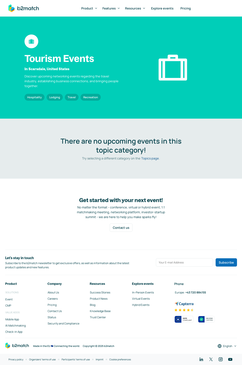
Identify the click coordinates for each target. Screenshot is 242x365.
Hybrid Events (140, 305)
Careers (53, 299)
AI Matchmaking (15, 325)
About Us (53, 292)
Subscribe (226, 262)
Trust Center (98, 317)
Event (9, 299)
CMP (8, 305)
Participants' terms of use (76, 359)
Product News (98, 299)
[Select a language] (227, 346)
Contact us (121, 228)
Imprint (99, 359)
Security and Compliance (63, 323)
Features (111, 8)
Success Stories (100, 292)
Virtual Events (141, 299)
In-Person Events (143, 292)
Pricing (185, 8)
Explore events (162, 8)
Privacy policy (15, 359)
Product (89, 8)
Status (52, 317)
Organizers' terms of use (42, 359)
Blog (92, 305)
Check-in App (13, 332)
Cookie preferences (120, 359)
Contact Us (55, 311)
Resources (135, 8)
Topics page (150, 158)
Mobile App (12, 319)
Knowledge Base (100, 311)
